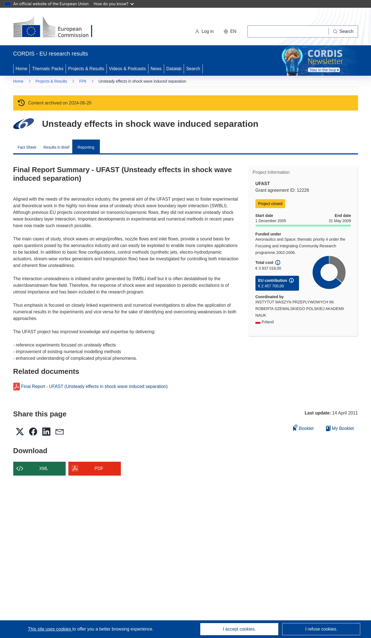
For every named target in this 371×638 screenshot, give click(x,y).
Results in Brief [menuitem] (57, 147)
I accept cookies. (239, 629)
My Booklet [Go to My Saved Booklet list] (340, 428)
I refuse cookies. (321, 629)
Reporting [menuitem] (86, 147)
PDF (99, 468)
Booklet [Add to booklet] (303, 427)
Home (22, 68)
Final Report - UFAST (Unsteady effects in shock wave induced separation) (94, 386)
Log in (204, 31)
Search (193, 68)
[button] (230, 31)
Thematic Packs (47, 68)
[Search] (343, 31)
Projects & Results (86, 68)
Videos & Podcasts (127, 68)
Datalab (174, 68)
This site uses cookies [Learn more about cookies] (50, 629)
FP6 (82, 81)
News (156, 68)
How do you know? (114, 3)
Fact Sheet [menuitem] (27, 147)
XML (43, 468)
